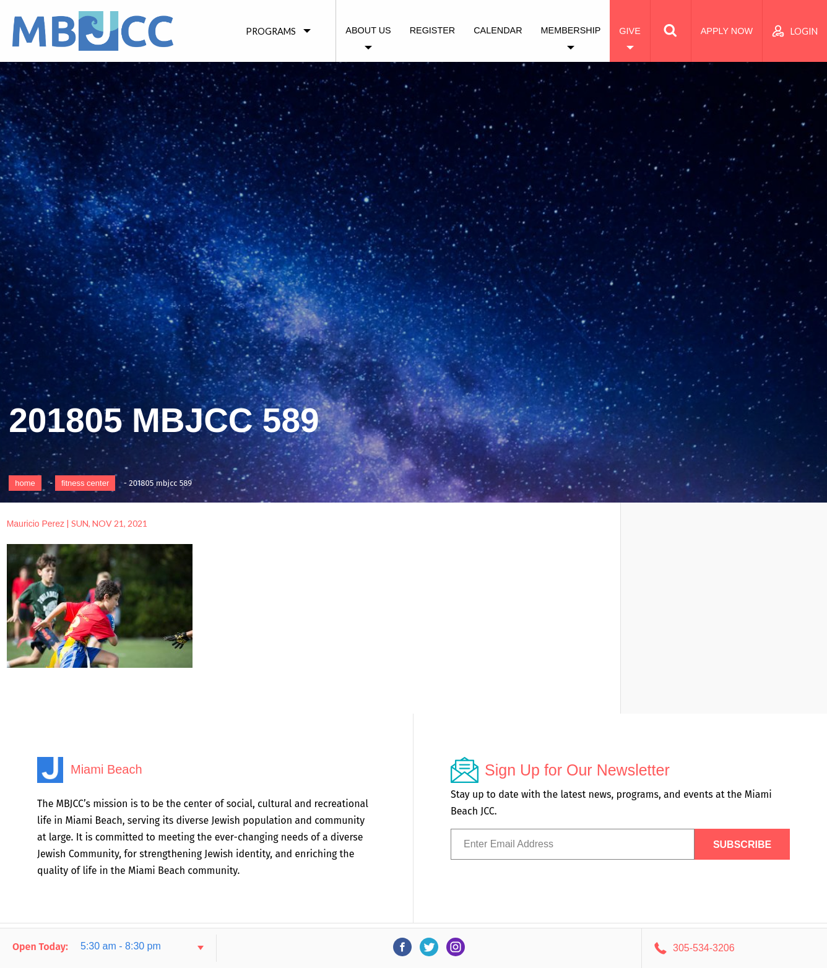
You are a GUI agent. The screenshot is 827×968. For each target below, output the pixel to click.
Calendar (498, 30)
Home (25, 483)
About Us (368, 30)
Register (433, 30)
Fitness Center (85, 483)
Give (629, 31)
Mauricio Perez (35, 524)
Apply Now (727, 31)
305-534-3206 (704, 948)
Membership (571, 30)
